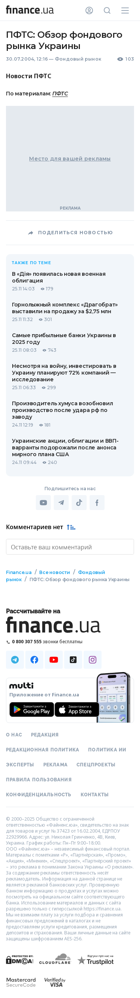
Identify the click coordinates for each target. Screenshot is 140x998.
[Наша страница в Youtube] (54, 659)
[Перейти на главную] (30, 10)
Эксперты (20, 764)
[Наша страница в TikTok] (73, 659)
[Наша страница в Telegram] (15, 659)
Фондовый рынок (78, 59)
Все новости (54, 571)
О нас (14, 734)
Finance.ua (19, 571)
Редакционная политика (42, 749)
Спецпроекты (96, 764)
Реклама (55, 764)
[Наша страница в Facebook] (34, 659)
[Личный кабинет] (89, 10)
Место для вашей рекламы (70, 158)
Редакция (45, 734)
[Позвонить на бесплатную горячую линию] (70, 641)
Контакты (95, 794)
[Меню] (125, 10)
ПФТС (60, 93)
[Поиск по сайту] (107, 10)
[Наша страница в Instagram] (93, 659)
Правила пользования (39, 779)
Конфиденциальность (39, 794)
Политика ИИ (107, 749)
